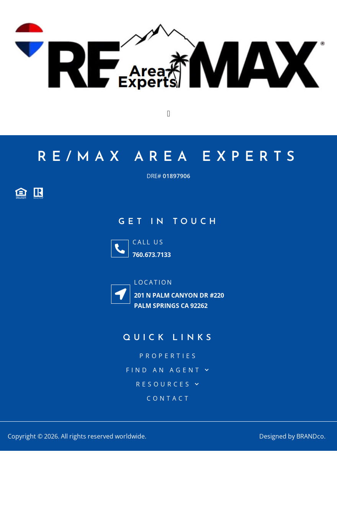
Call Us (148, 242)
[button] (168, 113)
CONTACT (168, 398)
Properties (168, 356)
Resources (168, 384)
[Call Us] (120, 248)
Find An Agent (168, 370)
